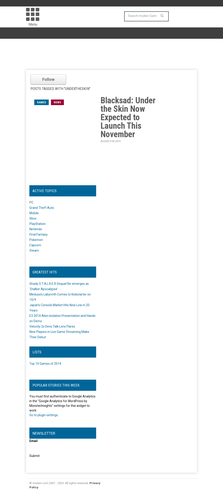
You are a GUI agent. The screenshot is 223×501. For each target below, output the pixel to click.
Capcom (35, 245)
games (41, 102)
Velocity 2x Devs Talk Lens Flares (52, 326)
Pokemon (36, 240)
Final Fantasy (38, 234)
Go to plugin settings (43, 415)
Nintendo (35, 229)
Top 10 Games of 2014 (45, 363)
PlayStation (37, 224)
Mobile (34, 213)
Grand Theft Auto (41, 208)
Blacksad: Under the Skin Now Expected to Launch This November (128, 117)
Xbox (32, 218)
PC (31, 202)
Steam (34, 250)
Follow (48, 79)
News (57, 102)
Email (33, 441)
